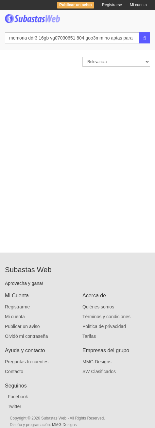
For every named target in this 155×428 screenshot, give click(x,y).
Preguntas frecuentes (26, 361)
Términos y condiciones (106, 316)
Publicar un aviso (22, 326)
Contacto (14, 371)
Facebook (16, 396)
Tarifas (89, 336)
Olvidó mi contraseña (26, 336)
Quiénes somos (98, 306)
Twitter (13, 406)
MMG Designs (97, 361)
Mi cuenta (138, 5)
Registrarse (112, 5)
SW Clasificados (99, 371)
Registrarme (17, 306)
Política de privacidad (104, 326)
